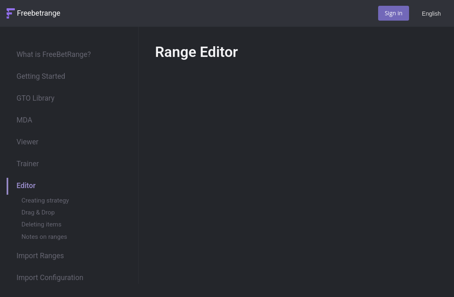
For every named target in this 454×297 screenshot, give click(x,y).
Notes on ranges (44, 236)
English (431, 13)
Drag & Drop (38, 212)
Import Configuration (49, 277)
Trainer (27, 164)
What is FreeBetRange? (53, 54)
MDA (24, 120)
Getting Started (40, 76)
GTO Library (35, 98)
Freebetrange (38, 13)
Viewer (27, 142)
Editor (25, 186)
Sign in (393, 13)
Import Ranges (40, 256)
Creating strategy (45, 200)
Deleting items (41, 224)
